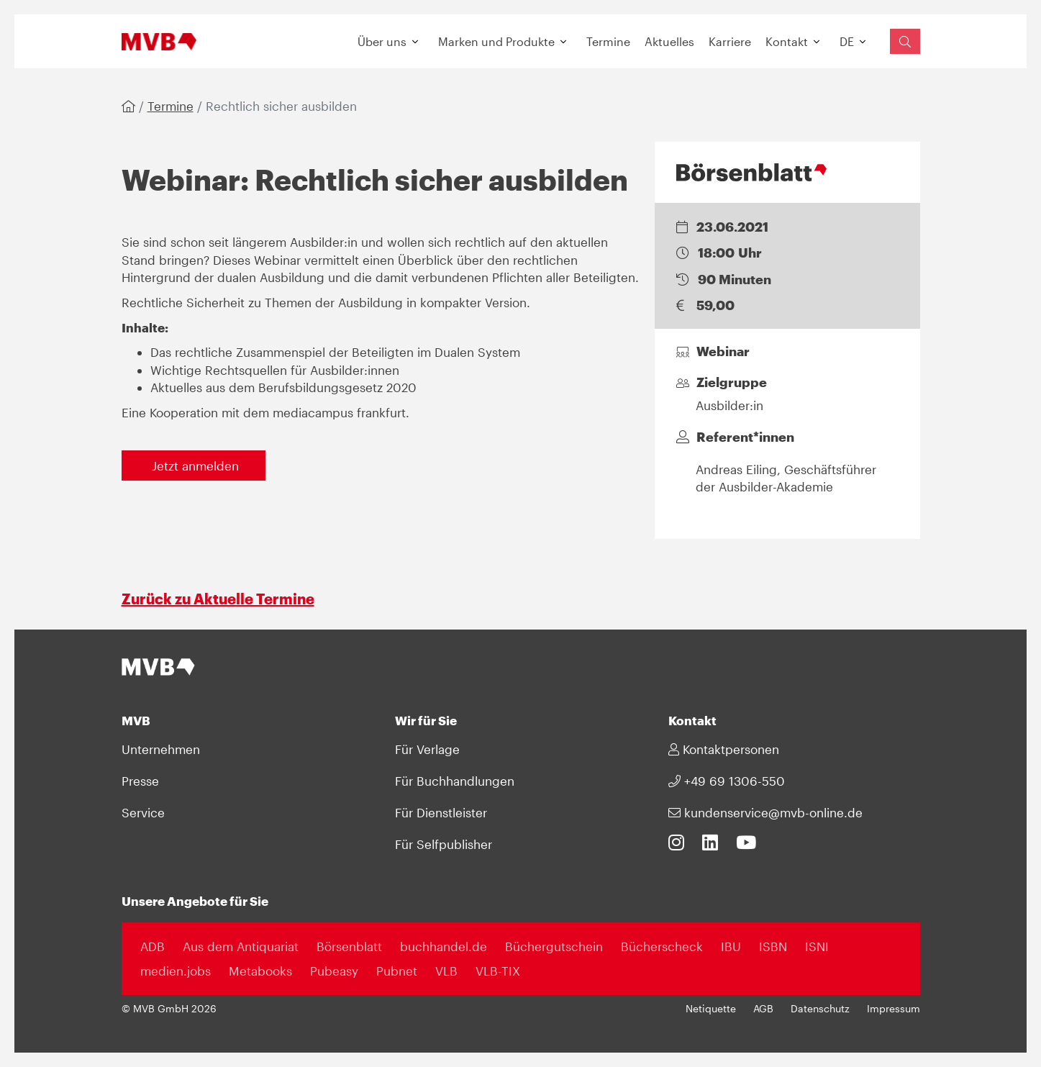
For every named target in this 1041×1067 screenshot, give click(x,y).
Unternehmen (161, 749)
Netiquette (711, 1008)
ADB (152, 946)
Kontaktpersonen (723, 749)
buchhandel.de (443, 946)
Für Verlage (427, 749)
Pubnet (396, 970)
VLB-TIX (498, 970)
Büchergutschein (554, 946)
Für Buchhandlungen (454, 780)
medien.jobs (175, 970)
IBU (731, 946)
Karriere (730, 41)
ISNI (817, 946)
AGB (763, 1008)
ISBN (773, 946)
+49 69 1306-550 (726, 780)
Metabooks (260, 970)
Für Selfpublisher (443, 844)
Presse (140, 780)
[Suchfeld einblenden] (905, 41)
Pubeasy (334, 970)
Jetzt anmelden (193, 465)
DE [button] (847, 41)
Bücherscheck (662, 946)
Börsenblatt (349, 946)
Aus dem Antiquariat (241, 946)
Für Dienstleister (441, 812)
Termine (608, 41)
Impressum (893, 1008)
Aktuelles (669, 41)
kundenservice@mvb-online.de (765, 812)
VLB (446, 970)
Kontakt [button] (786, 41)
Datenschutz (820, 1008)
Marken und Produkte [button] (496, 41)
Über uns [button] (382, 41)
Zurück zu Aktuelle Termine (218, 598)
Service (143, 812)
